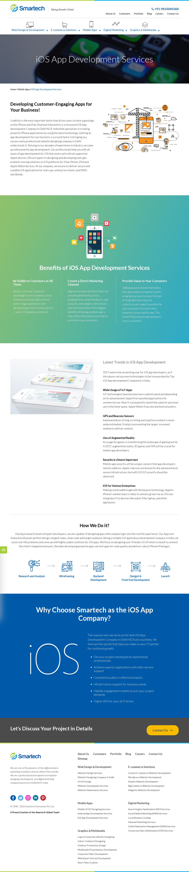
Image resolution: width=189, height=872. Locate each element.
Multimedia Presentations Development (97, 849)
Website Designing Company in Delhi (96, 777)
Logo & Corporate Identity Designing (96, 836)
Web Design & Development (30, 26)
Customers (124, 13)
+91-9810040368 (165, 9)
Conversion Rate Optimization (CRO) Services (150, 830)
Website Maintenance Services (93, 790)
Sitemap (82, 758)
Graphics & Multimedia (145, 26)
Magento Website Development (144, 790)
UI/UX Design (84, 781)
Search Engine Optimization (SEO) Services (149, 809)
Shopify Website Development (143, 781)
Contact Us (173, 13)
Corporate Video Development (93, 854)
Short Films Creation (88, 862)
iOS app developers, (155, 372)
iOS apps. (94, 542)
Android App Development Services (95, 813)
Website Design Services (90, 773)
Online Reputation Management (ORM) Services (151, 826)
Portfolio (138, 13)
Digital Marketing (115, 26)
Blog (149, 13)
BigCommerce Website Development (146, 785)
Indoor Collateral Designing (91, 841)
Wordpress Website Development (145, 777)
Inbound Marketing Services (142, 822)
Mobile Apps (92, 26)
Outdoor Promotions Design (92, 845)
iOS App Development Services (109, 267)
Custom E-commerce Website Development (149, 773)
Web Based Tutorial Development (94, 858)
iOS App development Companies (122, 380)
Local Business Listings (139, 817)
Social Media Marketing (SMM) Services (147, 813)
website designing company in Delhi (61, 141)
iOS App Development (148, 362)
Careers (159, 13)
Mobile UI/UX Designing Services (94, 809)
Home (13, 89)
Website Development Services (93, 785)
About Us (110, 13)
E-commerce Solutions (65, 26)
